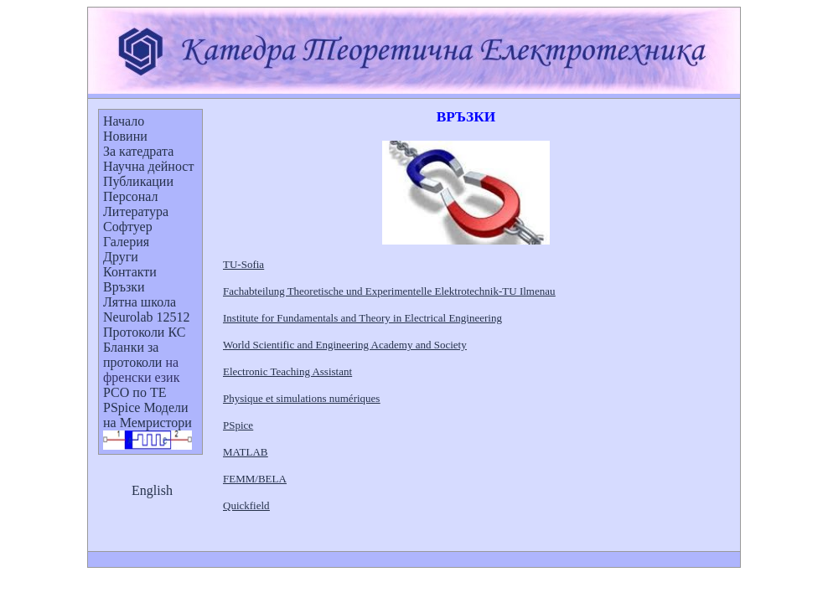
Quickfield (246, 505)
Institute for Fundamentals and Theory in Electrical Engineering (362, 318)
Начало (123, 121)
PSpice (238, 425)
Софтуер (128, 226)
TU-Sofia (243, 264)
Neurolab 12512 (146, 317)
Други (120, 257)
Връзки (124, 287)
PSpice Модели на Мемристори (147, 415)
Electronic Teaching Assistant (287, 371)
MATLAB (245, 452)
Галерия (126, 241)
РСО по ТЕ (134, 392)
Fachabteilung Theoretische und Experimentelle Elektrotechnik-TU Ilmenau (389, 291)
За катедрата (138, 151)
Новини (125, 136)
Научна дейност (148, 166)
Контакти (130, 272)
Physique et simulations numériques (301, 398)
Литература (135, 211)
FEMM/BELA (255, 478)
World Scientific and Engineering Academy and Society (345, 344)
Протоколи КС (144, 332)
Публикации (138, 181)
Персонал (130, 196)
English (152, 490)
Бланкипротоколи (132, 354)
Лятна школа (139, 302)
